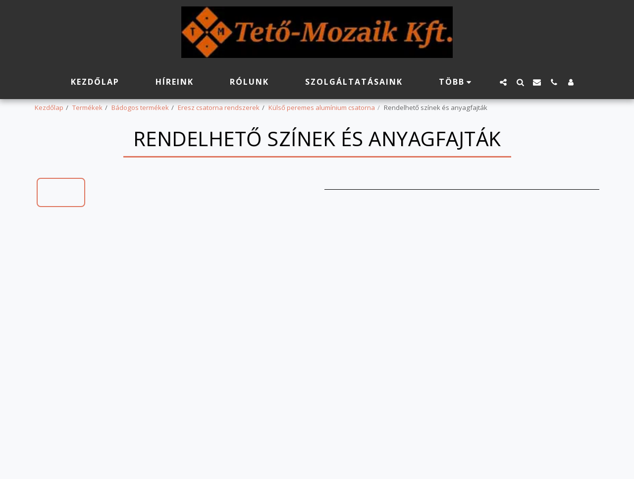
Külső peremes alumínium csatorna (321, 107)
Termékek (87, 107)
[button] (503, 82)
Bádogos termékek (140, 107)
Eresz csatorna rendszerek (219, 107)
